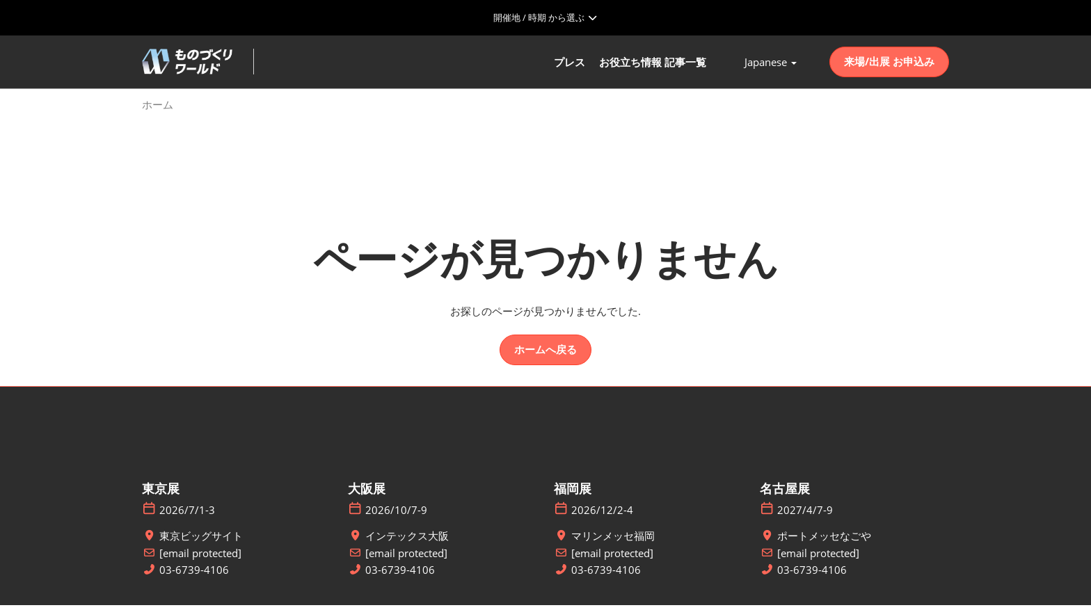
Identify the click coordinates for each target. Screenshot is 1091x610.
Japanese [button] (770, 65)
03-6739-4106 (194, 574)
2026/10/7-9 (396, 515)
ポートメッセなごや (824, 540)
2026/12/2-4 (602, 515)
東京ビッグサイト (201, 540)
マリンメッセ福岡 (613, 540)
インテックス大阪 (407, 540)
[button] (889, 64)
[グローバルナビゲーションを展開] (545, 17)
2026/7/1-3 (187, 515)
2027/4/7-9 (805, 515)
